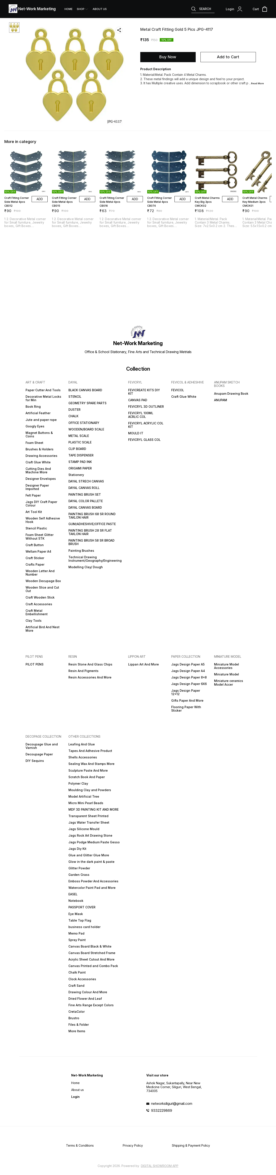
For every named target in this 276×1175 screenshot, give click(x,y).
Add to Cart (228, 57)
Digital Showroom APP (159, 1166)
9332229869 (161, 1110)
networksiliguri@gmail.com (171, 1103)
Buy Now (167, 57)
